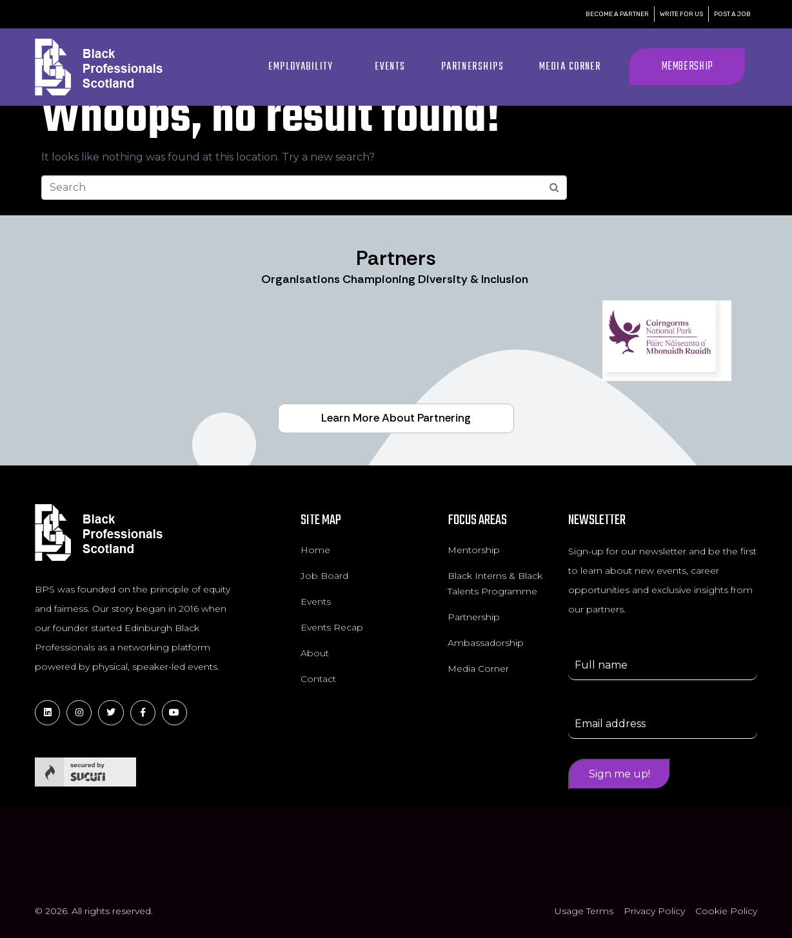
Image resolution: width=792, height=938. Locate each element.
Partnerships (472, 67)
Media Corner (569, 67)
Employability (300, 67)
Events (390, 67)
